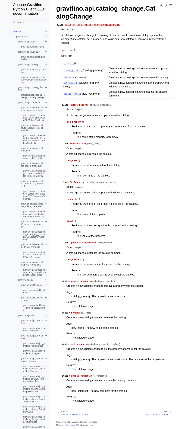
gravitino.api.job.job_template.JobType (34, 352)
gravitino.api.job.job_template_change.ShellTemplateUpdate (34, 389)
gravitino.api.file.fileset (32, 285)
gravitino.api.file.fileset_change (32, 298)
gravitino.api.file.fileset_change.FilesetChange (34, 308)
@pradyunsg (81, 425)
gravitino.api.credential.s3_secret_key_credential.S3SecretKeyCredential (34, 236)
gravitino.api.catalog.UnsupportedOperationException (33, 79)
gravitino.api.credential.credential (32, 149)
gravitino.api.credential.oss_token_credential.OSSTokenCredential (34, 214)
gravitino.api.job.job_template (32, 336)
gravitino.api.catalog (28, 64)
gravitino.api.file (26, 280)
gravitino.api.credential (29, 102)
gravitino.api (22, 36)
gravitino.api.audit (27, 41)
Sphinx (69, 425)
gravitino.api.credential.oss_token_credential (32, 205)
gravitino (17, 31)
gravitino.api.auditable (29, 52)
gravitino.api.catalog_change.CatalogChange (33, 96)
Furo (91, 425)
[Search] (30, 22)
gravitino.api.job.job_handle (32, 321)
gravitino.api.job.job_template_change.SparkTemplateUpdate (34, 399)
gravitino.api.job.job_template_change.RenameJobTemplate (34, 379)
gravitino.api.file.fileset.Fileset (34, 291)
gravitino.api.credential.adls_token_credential (32, 108)
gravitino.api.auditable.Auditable (33, 58)
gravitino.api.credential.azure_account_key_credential (32, 128)
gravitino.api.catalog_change (30, 88)
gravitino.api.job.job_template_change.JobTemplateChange (34, 368)
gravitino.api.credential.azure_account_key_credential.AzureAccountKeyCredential (34, 139)
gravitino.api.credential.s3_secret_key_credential (32, 224)
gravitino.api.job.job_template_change (32, 359)
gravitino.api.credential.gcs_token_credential (32, 164)
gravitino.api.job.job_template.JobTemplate (34, 344)
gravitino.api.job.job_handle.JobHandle (34, 329)
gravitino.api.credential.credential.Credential (34, 157)
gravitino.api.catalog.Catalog (33, 70)
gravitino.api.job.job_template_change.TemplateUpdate (34, 409)
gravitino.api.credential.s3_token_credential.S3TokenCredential (34, 254)
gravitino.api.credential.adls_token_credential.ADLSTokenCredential (34, 118)
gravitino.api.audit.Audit (32, 46)
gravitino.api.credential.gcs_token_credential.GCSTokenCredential (34, 173)
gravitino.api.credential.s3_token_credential (32, 245)
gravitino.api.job (26, 315)
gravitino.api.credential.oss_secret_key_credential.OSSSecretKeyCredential (34, 195)
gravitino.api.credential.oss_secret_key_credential (32, 183)
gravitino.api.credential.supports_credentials (32, 263)
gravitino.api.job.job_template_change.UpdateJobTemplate (34, 419)
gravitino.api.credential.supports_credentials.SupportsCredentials (34, 272)
